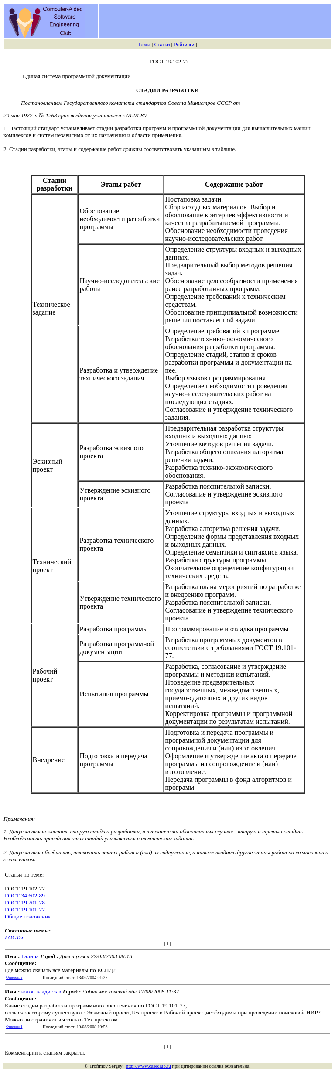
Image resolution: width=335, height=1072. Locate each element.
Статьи (162, 44)
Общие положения (28, 916)
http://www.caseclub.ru (148, 1066)
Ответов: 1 (14, 1027)
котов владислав (41, 991)
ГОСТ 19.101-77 (25, 909)
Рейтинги (184, 44)
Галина (30, 956)
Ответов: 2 (14, 978)
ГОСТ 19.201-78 (25, 902)
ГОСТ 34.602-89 (25, 895)
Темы (144, 44)
